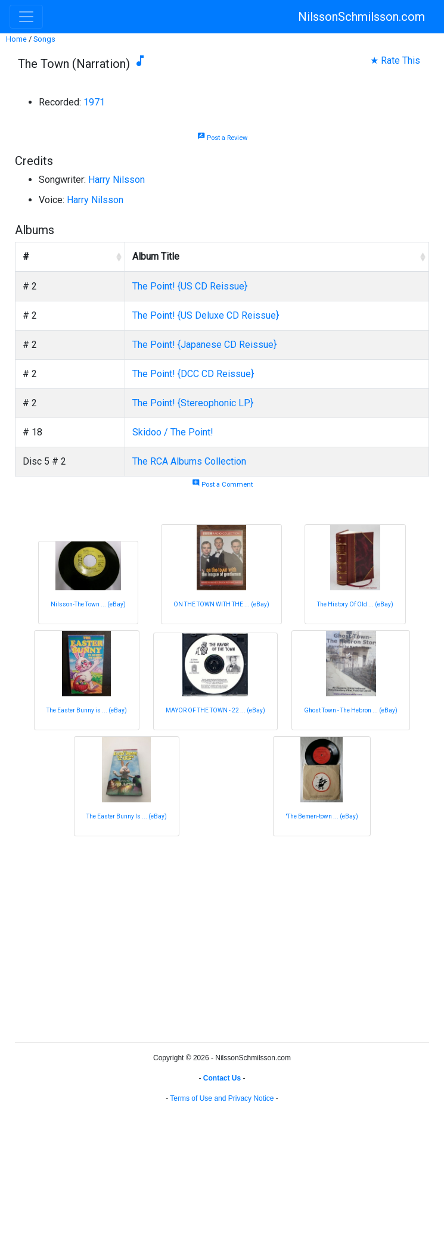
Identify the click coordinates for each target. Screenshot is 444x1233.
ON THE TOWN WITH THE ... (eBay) (221, 604)
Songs (44, 39)
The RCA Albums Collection (189, 461)
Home (16, 39)
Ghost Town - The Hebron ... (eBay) (351, 710)
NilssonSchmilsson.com (361, 17)
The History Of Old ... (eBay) (355, 604)
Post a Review (222, 138)
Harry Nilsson (116, 179)
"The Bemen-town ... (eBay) (321, 816)
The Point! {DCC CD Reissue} (193, 373)
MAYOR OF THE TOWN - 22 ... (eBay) (215, 710)
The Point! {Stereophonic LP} (192, 403)
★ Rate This (395, 60)
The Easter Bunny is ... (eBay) (86, 710)
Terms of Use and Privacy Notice (222, 1098)
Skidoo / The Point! (172, 432)
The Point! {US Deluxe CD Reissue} (205, 315)
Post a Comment (222, 484)
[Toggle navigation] (26, 17)
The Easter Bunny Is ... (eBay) (126, 816)
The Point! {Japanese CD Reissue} (204, 344)
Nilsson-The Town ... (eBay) (88, 604)
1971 (94, 102)
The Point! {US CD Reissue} (189, 286)
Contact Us (222, 1078)
